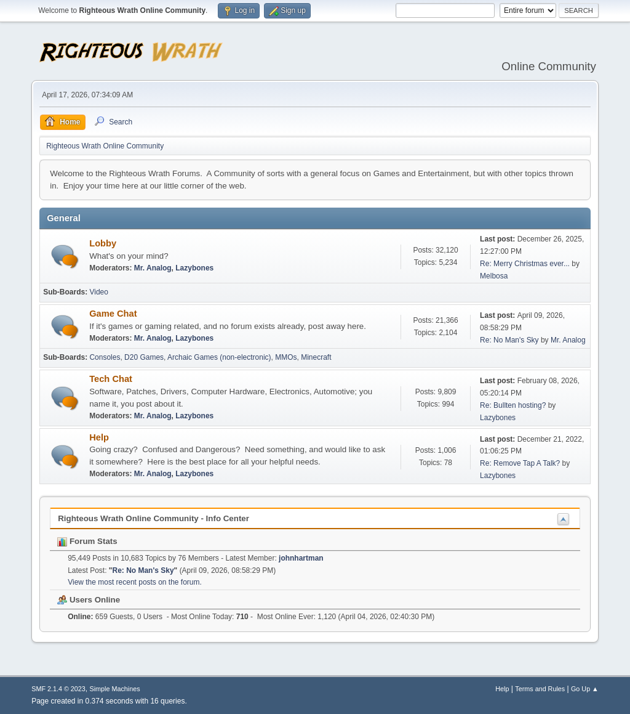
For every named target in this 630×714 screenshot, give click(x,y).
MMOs (286, 357)
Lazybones (194, 268)
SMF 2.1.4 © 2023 (58, 688)
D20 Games (144, 357)
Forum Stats (87, 541)
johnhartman (301, 558)
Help (99, 437)
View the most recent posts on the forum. (135, 582)
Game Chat (113, 313)
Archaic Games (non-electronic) (219, 357)
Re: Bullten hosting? (513, 405)
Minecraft (316, 357)
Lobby (102, 243)
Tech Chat (110, 379)
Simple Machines (115, 688)
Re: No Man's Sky (509, 340)
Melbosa (494, 276)
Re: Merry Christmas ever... (525, 263)
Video (98, 292)
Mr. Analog (153, 268)
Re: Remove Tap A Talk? (520, 463)
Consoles (104, 357)
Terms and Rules (540, 688)
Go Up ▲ (585, 688)
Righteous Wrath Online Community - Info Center (153, 518)
